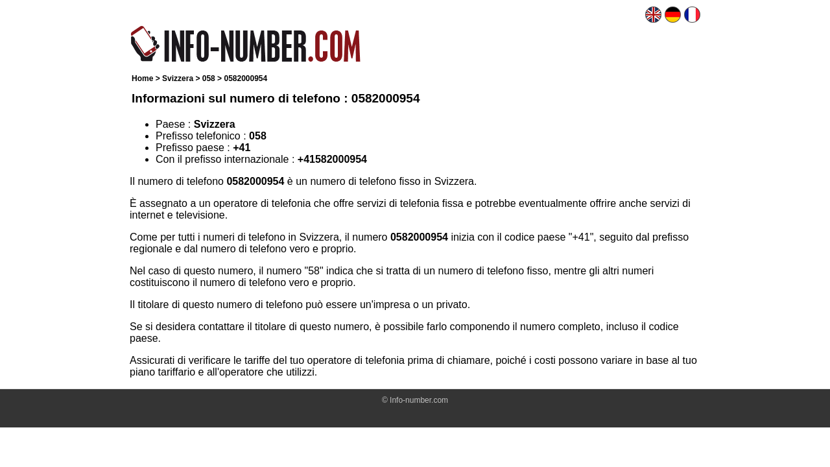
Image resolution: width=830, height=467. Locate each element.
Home (142, 78)
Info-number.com (419, 400)
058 (208, 78)
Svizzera (177, 78)
